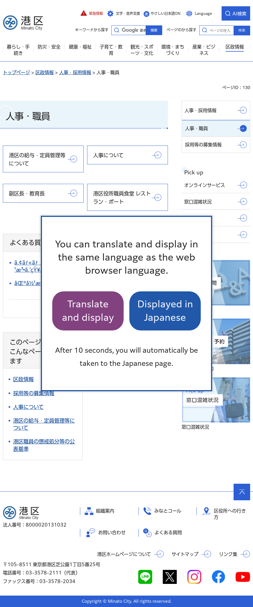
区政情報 (44, 72)
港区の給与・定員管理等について (37, 159)
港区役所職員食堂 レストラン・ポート (122, 197)
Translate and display (88, 311)
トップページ (16, 72)
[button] (91, 13)
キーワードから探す (116, 30)
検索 (241, 30)
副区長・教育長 (27, 193)
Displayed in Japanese (165, 311)
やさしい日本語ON (165, 13)
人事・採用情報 (75, 72)
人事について (108, 155)
